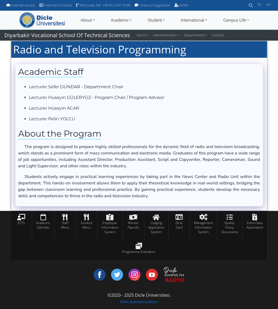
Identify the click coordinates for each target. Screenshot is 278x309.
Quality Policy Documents (229, 227)
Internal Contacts (55, 5)
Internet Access (20, 5)
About (86, 20)
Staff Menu (65, 225)
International (192, 20)
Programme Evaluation (138, 251)
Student (155, 20)
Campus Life (234, 20)
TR (259, 4)
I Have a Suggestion (152, 5)
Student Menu (86, 225)
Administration (165, 35)
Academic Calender (43, 225)
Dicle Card (179, 225)
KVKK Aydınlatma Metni (139, 301)
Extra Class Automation (254, 225)
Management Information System (203, 227)
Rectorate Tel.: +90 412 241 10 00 (103, 5)
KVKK (181, 5)
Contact (218, 35)
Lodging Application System (156, 227)
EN (268, 4)
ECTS (21, 223)
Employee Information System (110, 227)
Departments (194, 35)
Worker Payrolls (133, 225)
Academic (120, 20)
